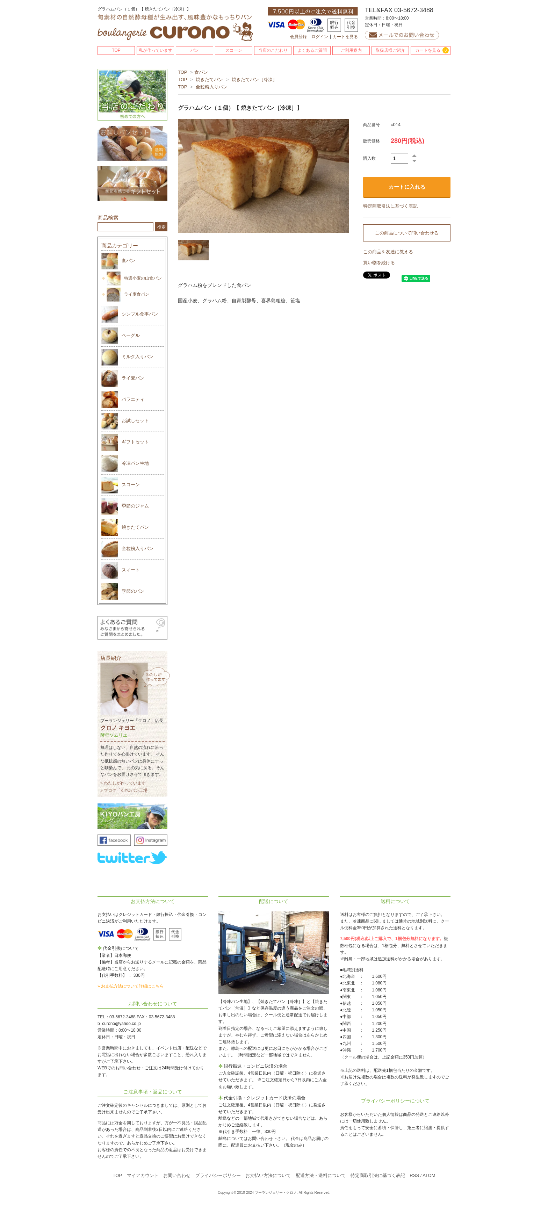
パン (194, 50)
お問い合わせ (176, 1175)
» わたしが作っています (123, 783)
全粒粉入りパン (212, 86)
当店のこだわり (273, 50)
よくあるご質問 (312, 50)
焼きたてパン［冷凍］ (254, 79)
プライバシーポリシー (218, 1175)
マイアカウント (143, 1175)
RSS (414, 1175)
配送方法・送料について (321, 1175)
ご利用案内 (351, 50)
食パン (201, 72)
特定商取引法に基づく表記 (390, 206)
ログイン (319, 36)
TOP (116, 50)
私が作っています (155, 50)
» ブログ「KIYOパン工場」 (126, 790)
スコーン (233, 50)
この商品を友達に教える (388, 251)
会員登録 (298, 36)
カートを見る (345, 36)
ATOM (429, 1175)
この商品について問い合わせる (407, 233)
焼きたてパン (209, 79)
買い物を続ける (379, 262)
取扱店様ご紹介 (390, 50)
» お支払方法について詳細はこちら (131, 986)
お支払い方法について (268, 1175)
